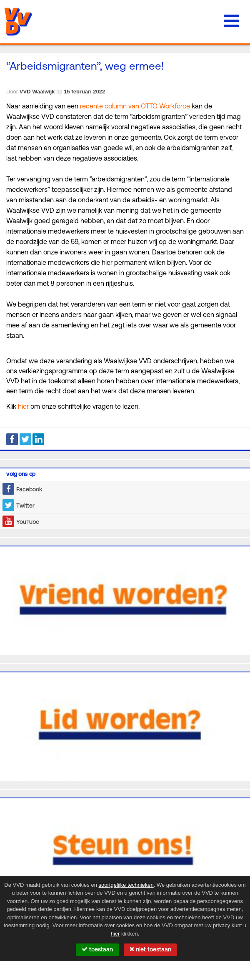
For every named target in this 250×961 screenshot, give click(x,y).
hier (23, 407)
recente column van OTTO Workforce (135, 106)
